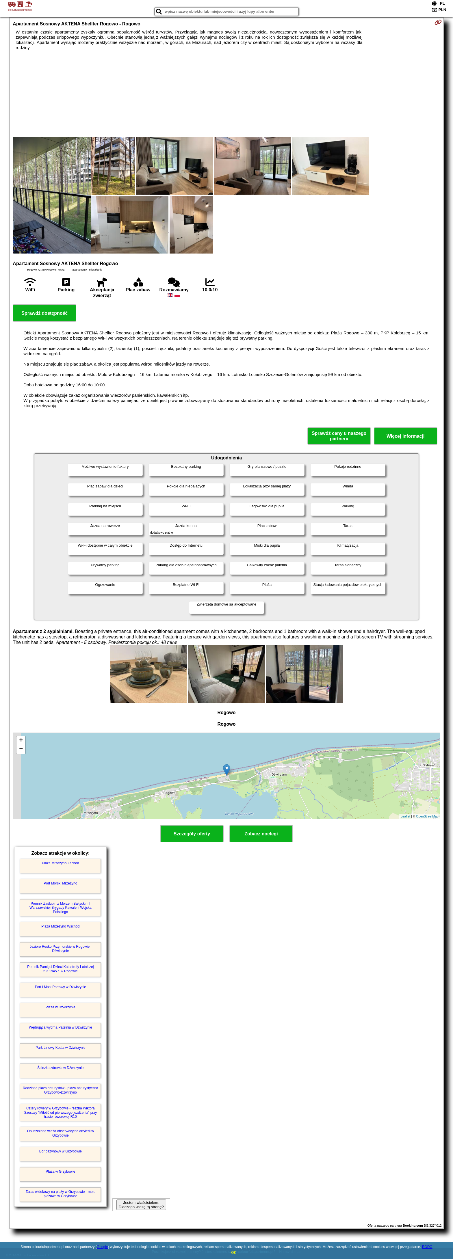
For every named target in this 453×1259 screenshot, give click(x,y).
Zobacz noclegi (261, 833)
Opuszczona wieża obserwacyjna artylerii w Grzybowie (60, 1133)
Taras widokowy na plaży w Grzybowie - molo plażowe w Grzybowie (60, 1194)
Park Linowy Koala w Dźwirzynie (61, 1048)
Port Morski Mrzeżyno (60, 883)
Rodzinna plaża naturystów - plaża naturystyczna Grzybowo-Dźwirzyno (60, 1090)
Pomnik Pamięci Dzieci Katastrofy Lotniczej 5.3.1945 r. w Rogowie (60, 969)
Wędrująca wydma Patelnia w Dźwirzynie (60, 1027)
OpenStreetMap (427, 816)
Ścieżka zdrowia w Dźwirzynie (60, 1068)
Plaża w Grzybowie (60, 1171)
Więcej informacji (405, 436)
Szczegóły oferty (192, 833)
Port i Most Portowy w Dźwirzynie (60, 987)
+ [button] (21, 740)
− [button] (21, 749)
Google (102, 1247)
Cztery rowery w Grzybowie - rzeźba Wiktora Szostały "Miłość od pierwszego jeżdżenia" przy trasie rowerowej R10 (60, 1112)
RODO (427, 1247)
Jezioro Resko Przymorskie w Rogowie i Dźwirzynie (60, 949)
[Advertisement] (226, 93)
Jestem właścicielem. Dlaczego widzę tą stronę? (141, 1204)
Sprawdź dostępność (44, 313)
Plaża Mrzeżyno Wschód (60, 926)
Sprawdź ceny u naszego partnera (339, 436)
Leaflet (405, 816)
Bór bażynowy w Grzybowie (60, 1151)
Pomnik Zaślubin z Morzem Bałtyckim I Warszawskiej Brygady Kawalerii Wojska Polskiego (60, 908)
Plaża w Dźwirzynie (60, 1007)
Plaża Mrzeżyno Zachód (60, 863)
